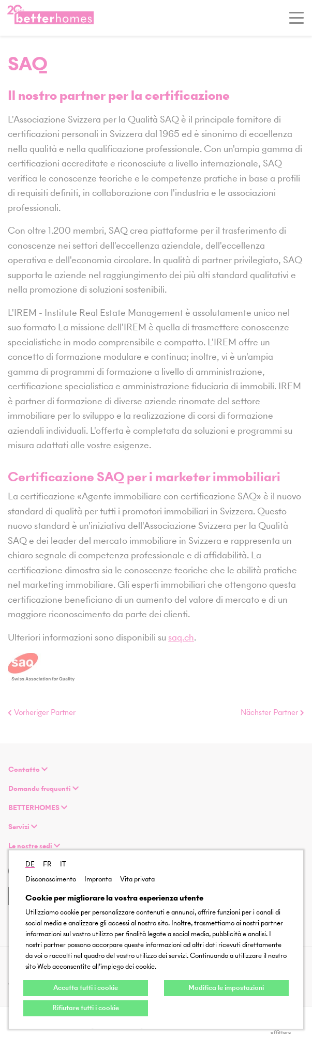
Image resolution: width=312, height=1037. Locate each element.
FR (47, 864)
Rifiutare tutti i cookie (85, 1008)
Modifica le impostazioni (226, 988)
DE (30, 864)
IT (63, 864)
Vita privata (137, 879)
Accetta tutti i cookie (85, 988)
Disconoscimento (50, 879)
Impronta (98, 879)
